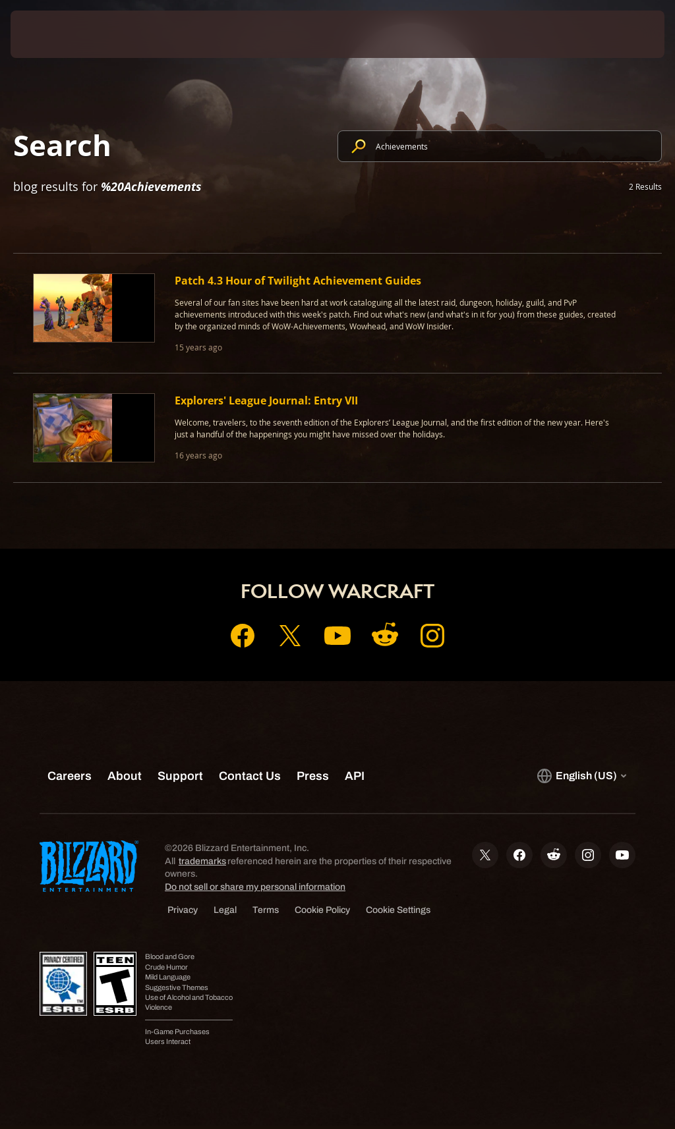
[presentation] (50, 34)
